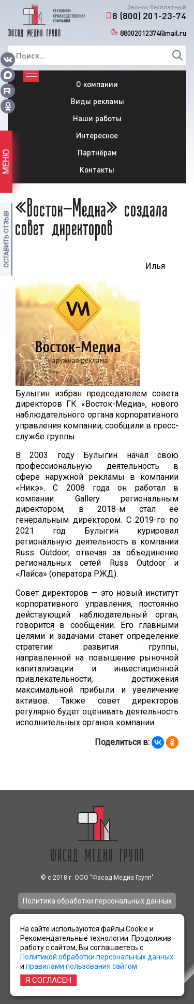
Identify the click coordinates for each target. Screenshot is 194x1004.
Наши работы (97, 118)
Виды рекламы (97, 101)
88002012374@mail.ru (153, 32)
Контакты (97, 169)
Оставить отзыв (6, 239)
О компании (97, 84)
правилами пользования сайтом (81, 966)
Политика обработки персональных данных (97, 901)
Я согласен (48, 980)
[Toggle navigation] (31, 76)
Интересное (97, 135)
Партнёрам (97, 152)
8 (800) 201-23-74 (149, 15)
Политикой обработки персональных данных (96, 957)
